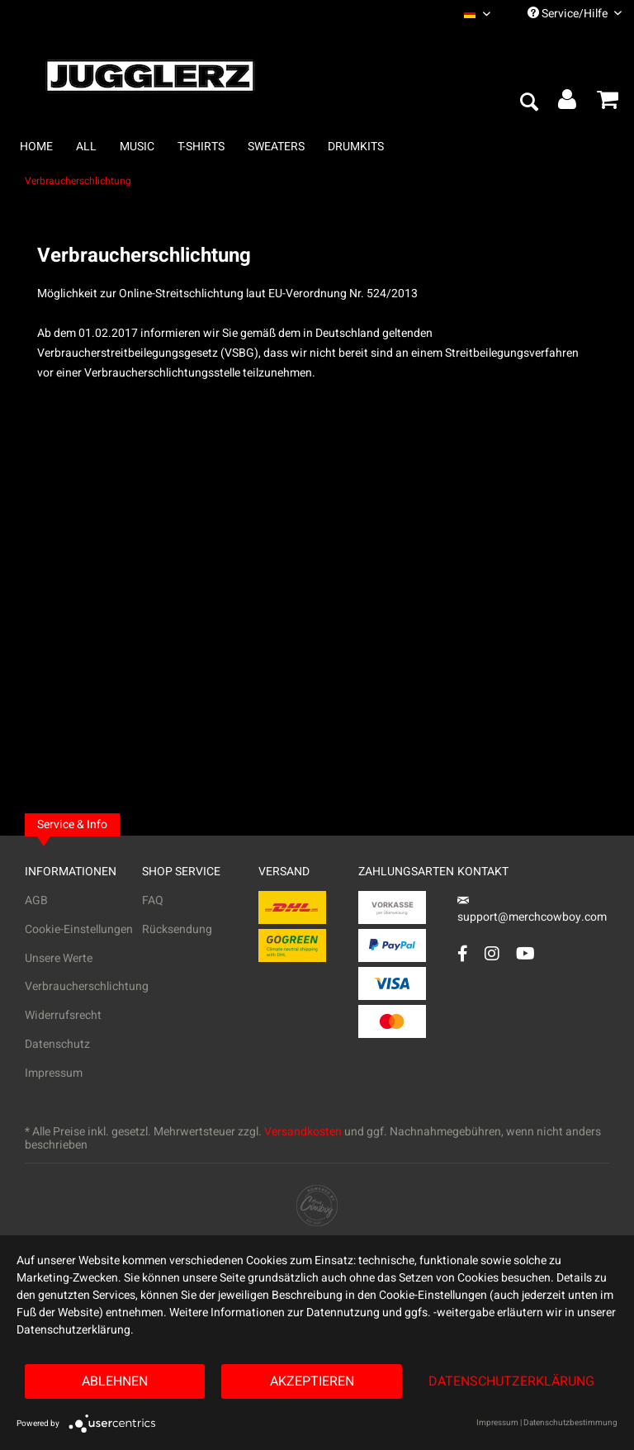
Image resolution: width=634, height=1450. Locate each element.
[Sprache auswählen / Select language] (477, 13)
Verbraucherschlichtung (83, 986)
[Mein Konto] (567, 103)
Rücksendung (177, 929)
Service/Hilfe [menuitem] (575, 13)
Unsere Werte (58, 958)
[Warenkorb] (607, 103)
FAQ (152, 900)
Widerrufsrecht (63, 1015)
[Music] (137, 146)
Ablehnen (115, 1381)
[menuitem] (477, 13)
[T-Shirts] (201, 146)
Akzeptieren (312, 1381)
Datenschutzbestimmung (570, 1423)
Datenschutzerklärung (511, 1381)
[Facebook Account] (462, 953)
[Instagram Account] (492, 953)
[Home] (36, 146)
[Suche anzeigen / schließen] (528, 103)
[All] (86, 146)
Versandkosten (303, 1131)
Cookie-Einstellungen (79, 929)
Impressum (54, 1073)
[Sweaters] (276, 146)
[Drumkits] (355, 146)
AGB (36, 900)
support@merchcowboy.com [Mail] (532, 911)
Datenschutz (57, 1044)
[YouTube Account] (525, 953)
